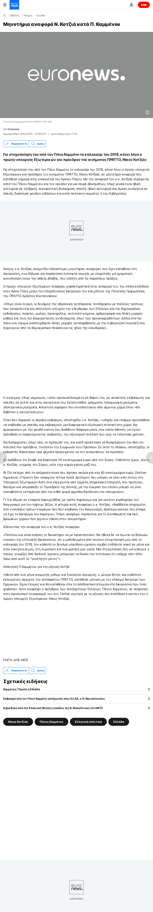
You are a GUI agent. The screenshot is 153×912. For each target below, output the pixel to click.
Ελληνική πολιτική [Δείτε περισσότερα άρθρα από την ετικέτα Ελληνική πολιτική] (88, 721)
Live (144, 4)
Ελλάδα (41, 15)
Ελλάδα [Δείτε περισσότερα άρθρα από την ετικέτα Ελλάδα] (118, 721)
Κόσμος (28, 15)
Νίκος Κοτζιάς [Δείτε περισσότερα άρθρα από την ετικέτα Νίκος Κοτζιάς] (18, 721)
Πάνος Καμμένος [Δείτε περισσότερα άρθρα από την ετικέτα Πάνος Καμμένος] (51, 721)
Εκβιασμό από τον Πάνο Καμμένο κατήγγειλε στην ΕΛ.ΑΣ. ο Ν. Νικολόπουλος (54, 698)
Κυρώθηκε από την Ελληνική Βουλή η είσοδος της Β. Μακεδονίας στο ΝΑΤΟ (53, 708)
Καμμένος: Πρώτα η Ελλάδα (21, 689)
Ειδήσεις (14, 15)
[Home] (4, 15)
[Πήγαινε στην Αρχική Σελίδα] (14, 5)
